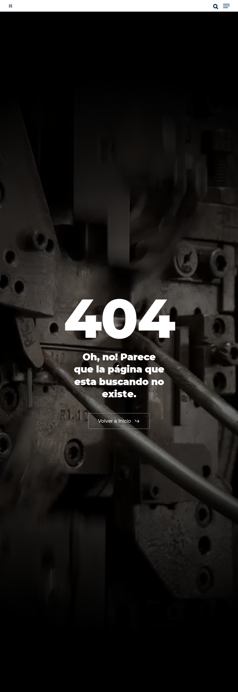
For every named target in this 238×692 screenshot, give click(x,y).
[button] (226, 6)
